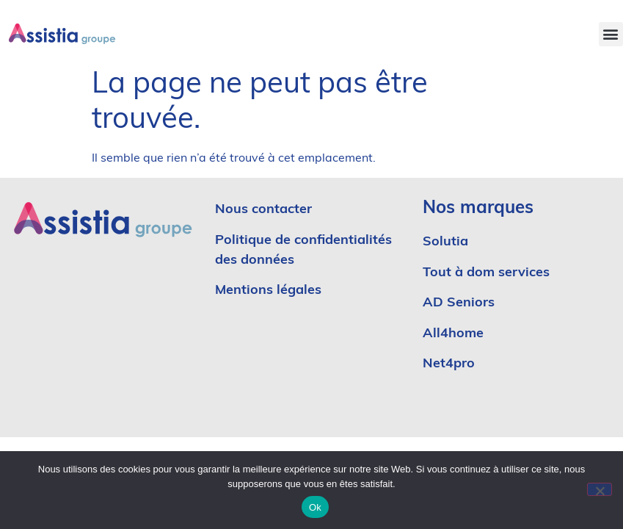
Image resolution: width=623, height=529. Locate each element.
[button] (611, 34)
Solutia (445, 242)
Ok (315, 507)
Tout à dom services (486, 273)
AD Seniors (460, 303)
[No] (599, 489)
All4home (453, 334)
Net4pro (449, 364)
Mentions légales (268, 291)
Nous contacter (263, 210)
